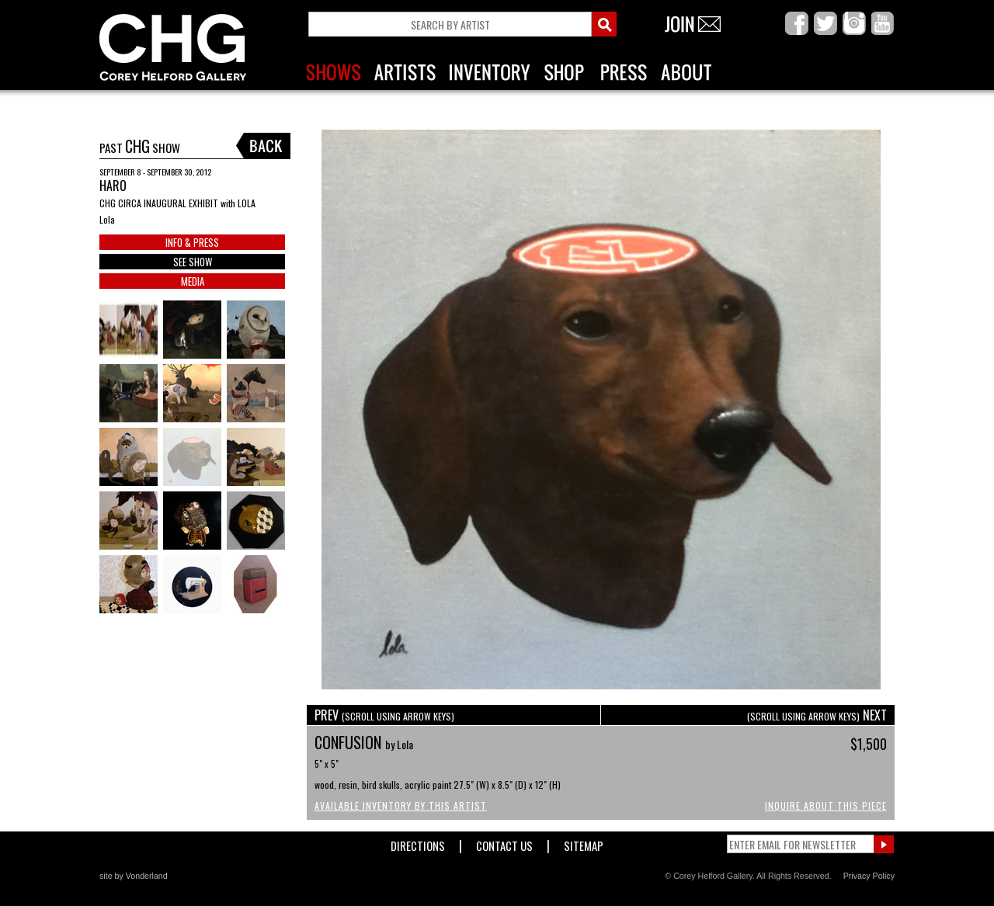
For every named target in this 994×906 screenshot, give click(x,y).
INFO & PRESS (192, 242)
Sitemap (583, 843)
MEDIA (192, 281)
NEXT (817, 715)
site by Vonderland (133, 875)
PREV (384, 715)
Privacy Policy (869, 875)
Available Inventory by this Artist (401, 805)
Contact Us (504, 843)
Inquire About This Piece (826, 805)
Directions (418, 843)
